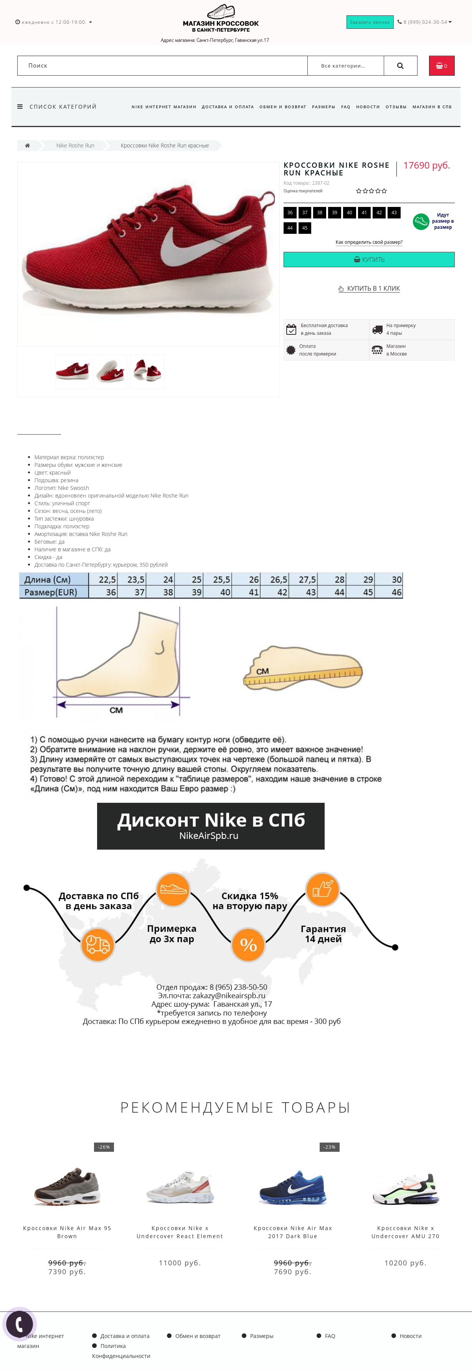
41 (364, 212)
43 (394, 212)
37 (305, 212)
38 (319, 212)
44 (290, 228)
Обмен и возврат (276, 106)
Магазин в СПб (432, 106)
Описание (39, 427)
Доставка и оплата (221, 106)
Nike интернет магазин (155, 106)
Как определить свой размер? (369, 242)
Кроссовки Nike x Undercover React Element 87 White (180, 1236)
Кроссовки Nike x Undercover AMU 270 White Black (405, 1236)
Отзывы (395, 106)
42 (379, 212)
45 (305, 228)
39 (334, 212)
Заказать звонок (370, 22)
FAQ (342, 106)
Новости (366, 106)
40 (349, 212)
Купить (369, 259)
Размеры (319, 106)
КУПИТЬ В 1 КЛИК (373, 288)
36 (290, 212)
